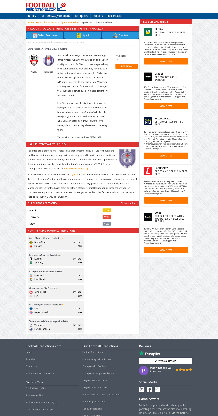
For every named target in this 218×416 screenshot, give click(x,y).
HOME (33, 16)
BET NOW (126, 66)
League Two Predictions (94, 337)
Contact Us (31, 316)
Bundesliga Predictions (94, 351)
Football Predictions (46, 22)
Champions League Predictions (98, 323)
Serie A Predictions (92, 358)
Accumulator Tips (34, 345)
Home (30, 22)
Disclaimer (128, 406)
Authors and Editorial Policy (40, 323)
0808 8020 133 (160, 363)
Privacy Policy (114, 406)
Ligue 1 (74, 174)
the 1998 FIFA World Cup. (76, 168)
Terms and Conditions (95, 406)
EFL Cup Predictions (92, 380)
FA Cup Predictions (92, 373)
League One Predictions (94, 330)
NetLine (184, 363)
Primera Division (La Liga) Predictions (101, 344)
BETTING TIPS (81, 16)
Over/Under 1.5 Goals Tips (39, 366)
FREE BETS (98, 16)
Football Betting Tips (36, 338)
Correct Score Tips (35, 373)
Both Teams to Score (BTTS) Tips (42, 352)
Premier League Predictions (96, 309)
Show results (128, 203)
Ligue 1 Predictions (70, 22)
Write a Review (165, 311)
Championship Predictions (96, 316)
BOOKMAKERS (114, 16)
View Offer (166, 61)
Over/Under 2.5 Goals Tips (39, 359)
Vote (106, 210)
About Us (30, 309)
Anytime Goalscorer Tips (38, 380)
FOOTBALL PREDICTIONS (56, 16)
